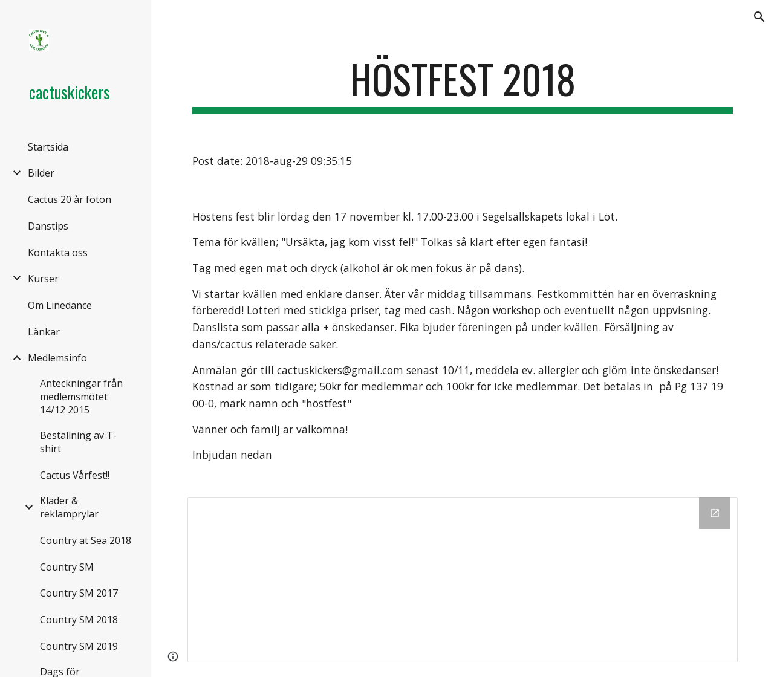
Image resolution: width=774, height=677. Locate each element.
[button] (759, 16)
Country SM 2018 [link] (79, 619)
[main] (462, 85)
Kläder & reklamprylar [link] (69, 507)
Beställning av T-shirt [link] (78, 442)
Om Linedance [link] (60, 305)
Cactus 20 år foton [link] (69, 199)
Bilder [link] (41, 173)
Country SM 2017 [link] (79, 593)
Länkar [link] (44, 331)
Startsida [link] (48, 147)
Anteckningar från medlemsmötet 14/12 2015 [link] (81, 396)
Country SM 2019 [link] (79, 646)
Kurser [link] (43, 278)
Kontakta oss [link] (58, 252)
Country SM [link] (67, 567)
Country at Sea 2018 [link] (85, 540)
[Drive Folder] (462, 579)
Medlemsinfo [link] (57, 357)
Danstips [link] (48, 226)
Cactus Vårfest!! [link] (74, 475)
